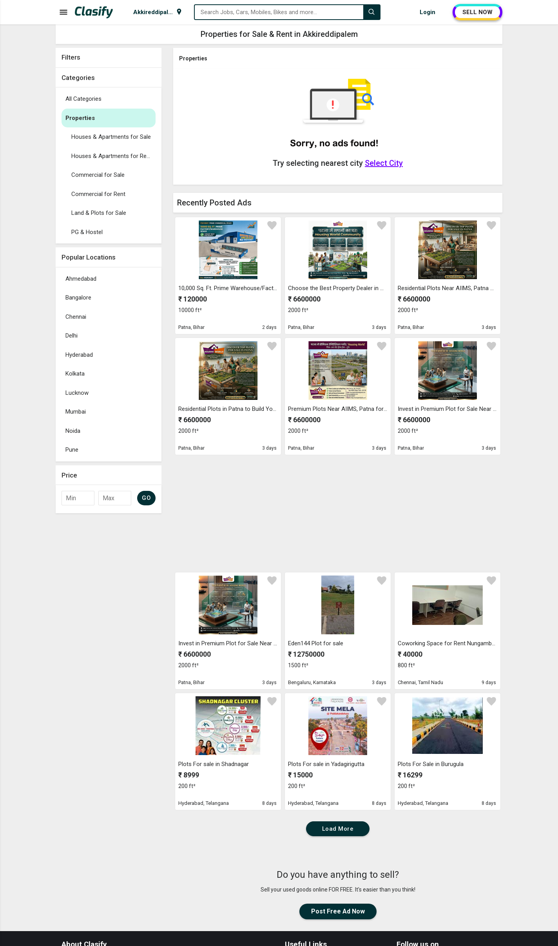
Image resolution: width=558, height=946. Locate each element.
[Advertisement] (108, 634)
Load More (338, 828)
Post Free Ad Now (338, 911)
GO (146, 497)
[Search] (371, 12)
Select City (384, 163)
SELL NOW (477, 12)
